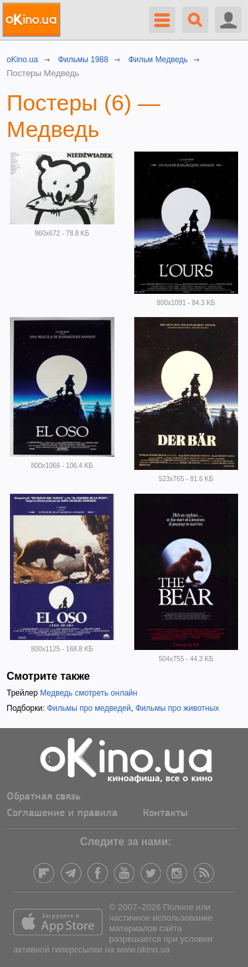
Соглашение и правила (62, 813)
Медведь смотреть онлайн (88, 693)
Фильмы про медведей (89, 708)
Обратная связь (44, 797)
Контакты (165, 813)
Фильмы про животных (178, 708)
